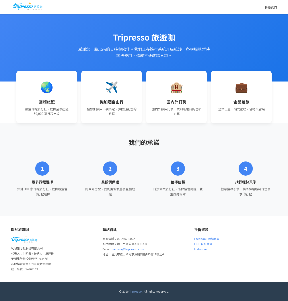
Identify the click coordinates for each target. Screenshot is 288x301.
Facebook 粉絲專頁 (207, 239)
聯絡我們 (271, 7)
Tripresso (135, 291)
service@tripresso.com (128, 249)
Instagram (201, 249)
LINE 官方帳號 (203, 244)
